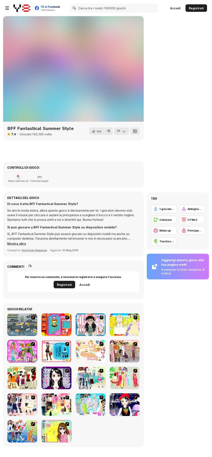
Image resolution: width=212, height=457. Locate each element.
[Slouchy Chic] (56, 404)
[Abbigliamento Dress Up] (192, 209)
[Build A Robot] (22, 324)
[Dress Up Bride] (125, 324)
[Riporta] (121, 131)
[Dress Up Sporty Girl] (22, 404)
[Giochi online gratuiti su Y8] (21, 8)
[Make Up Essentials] (56, 378)
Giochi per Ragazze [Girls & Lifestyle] (34, 250)
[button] (16, 243)
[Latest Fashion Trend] (22, 431)
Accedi (175, 8)
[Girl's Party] (91, 351)
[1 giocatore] (164, 209)
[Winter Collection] (91, 378)
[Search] (74, 8)
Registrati (196, 8)
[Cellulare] (164, 220)
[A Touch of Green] (22, 351)
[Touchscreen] (164, 241)
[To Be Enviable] (56, 431)
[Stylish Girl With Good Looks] (125, 404)
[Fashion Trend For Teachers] (125, 351)
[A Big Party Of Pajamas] (91, 404)
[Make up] (164, 230)
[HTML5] (192, 220)
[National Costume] (125, 378)
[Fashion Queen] (56, 351)
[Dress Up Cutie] (91, 324)
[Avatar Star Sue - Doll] (56, 324)
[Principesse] (192, 230)
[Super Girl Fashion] (22, 378)
